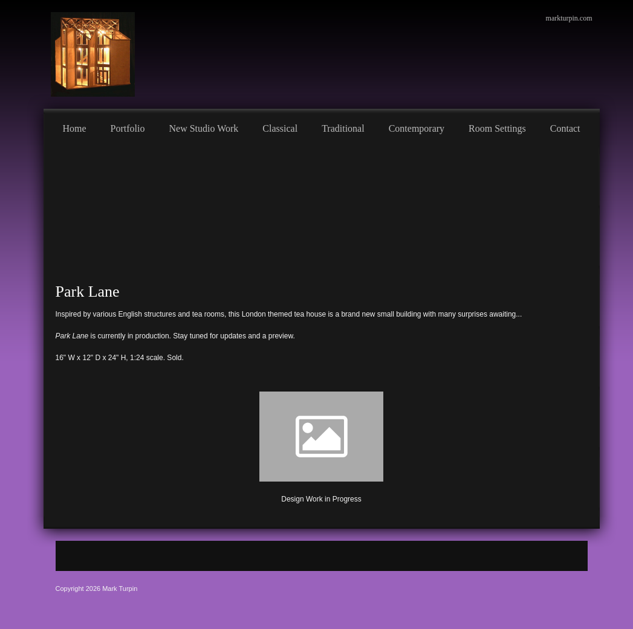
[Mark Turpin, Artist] (93, 54)
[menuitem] (75, 127)
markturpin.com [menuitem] (569, 18)
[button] (321, 445)
